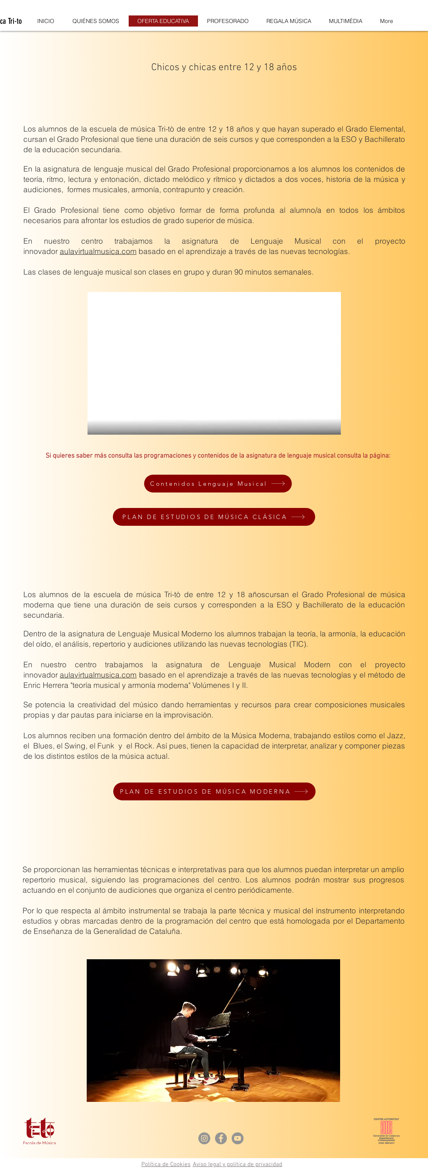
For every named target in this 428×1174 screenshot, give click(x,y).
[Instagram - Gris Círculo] (204, 1138)
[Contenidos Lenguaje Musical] (218, 484)
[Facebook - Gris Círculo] (221, 1138)
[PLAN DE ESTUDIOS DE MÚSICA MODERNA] (214, 791)
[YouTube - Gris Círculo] (237, 1138)
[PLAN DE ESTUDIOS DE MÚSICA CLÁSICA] (214, 517)
